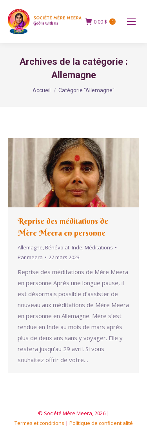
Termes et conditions (39, 423)
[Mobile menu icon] (131, 21)
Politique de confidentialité (101, 423)
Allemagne (30, 247)
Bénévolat (57, 247)
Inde (77, 247)
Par (30, 257)
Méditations (99, 247)
